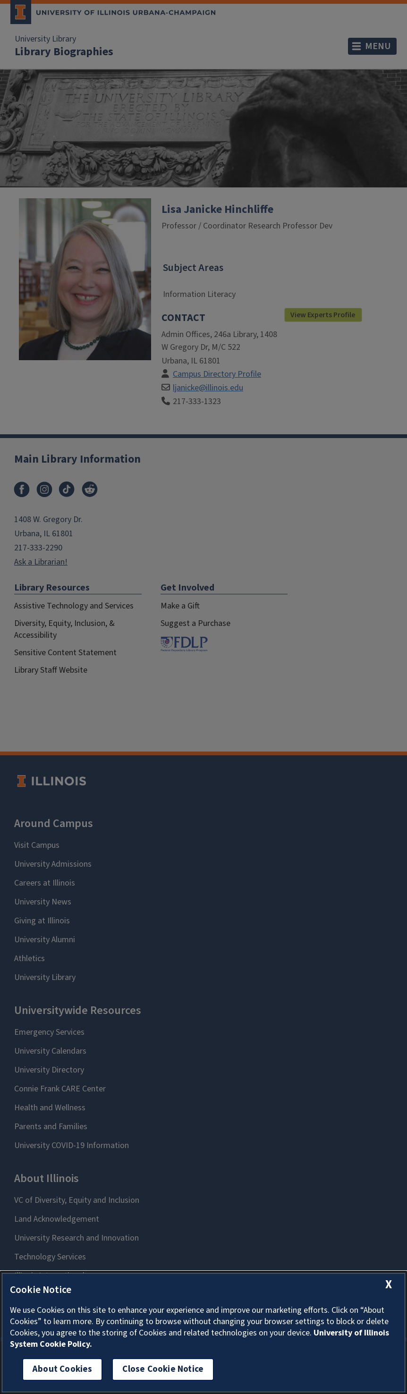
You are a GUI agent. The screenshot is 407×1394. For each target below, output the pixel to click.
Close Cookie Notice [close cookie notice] (163, 1369)
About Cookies (62, 1369)
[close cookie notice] (388, 1285)
